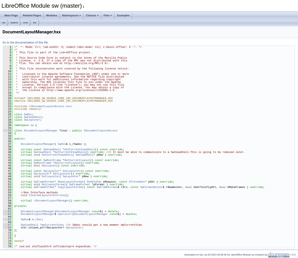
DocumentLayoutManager (41, 130)
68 (7, 227)
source (14, 22)
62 (7, 211)
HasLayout (49, 165)
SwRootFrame (52, 160)
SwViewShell (33, 117)
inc (34, 22)
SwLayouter (32, 120)
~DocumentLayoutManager (51, 200)
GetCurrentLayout (77, 160)
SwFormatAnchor (151, 187)
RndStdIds (94, 182)
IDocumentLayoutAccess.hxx (50, 106)
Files (108, 15)
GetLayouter (72, 171)
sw (3, 22)
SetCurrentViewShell (57, 155)
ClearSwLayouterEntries (46, 195)
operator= (65, 214)
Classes (92, 15)
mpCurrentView (52, 225)
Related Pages (32, 15)
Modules (51, 15)
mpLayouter (74, 227)
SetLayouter (51, 176)
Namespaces (71, 15)
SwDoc (28, 114)
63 (7, 214)
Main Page (11, 15)
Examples (123, 15)
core (25, 22)
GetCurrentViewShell (79, 149)
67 (7, 225)
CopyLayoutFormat (71, 187)
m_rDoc (37, 219)
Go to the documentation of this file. (25, 42)
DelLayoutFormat (54, 184)
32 (7, 130)
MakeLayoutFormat (71, 182)
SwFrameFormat (44, 182)
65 (7, 219)
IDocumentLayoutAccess (101, 130)
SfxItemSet (137, 182)
